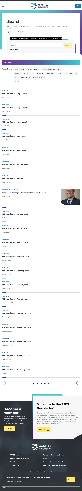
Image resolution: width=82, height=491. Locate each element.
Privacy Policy (6, 487)
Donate (13, 462)
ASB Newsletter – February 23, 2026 (17, 299)
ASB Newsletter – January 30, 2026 (16, 327)
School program (21, 77)
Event (72, 73)
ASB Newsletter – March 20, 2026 (15, 256)
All (9, 38)
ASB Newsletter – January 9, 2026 (16, 370)
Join (78, 6)
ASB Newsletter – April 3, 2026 (14, 228)
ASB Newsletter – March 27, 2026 (15, 242)
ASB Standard (38, 77)
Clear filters (18, 82)
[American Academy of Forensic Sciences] (39, 6)
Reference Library (43, 38)
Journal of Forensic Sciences (20, 38)
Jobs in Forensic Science (19, 458)
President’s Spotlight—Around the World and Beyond (24, 193)
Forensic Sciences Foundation (55, 462)
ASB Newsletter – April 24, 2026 (15, 164)
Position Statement (50, 69)
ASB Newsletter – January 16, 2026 (16, 356)
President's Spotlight (23, 73)
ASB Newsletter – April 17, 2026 (15, 179)
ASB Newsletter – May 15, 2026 (14, 122)
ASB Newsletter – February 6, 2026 (16, 313)
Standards (33, 38)
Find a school (14, 32)
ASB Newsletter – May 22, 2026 (14, 108)
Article (61, 73)
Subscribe (42, 429)
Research (49, 73)
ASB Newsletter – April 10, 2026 (15, 214)
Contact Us (14, 465)
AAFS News (14, 455)
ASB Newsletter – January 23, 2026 (16, 341)
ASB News (18, 69)
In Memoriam (32, 69)
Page (39, 73)
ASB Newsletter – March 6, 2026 (15, 285)
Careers (25, 32)
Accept (70, 479)
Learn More (9, 428)
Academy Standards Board (53, 455)
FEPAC (45, 458)
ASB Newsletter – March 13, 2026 (15, 271)
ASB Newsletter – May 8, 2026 (14, 136)
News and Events (56, 38)
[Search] (36, 45)
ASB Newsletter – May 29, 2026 (14, 94)
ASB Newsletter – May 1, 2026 (14, 150)
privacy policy (17, 481)
